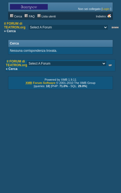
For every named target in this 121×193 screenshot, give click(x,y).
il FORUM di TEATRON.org (14, 25)
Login (105, 8)
